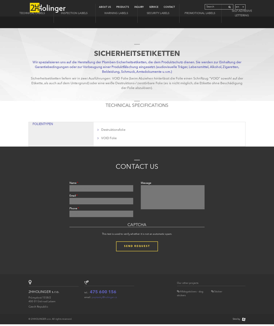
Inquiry (139, 7)
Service (153, 7)
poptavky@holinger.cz (104, 297)
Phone (74, 208)
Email (73, 196)
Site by (239, 319)
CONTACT (169, 7)
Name (73, 183)
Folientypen (43, 124)
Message (146, 183)
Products (122, 7)
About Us (105, 7)
